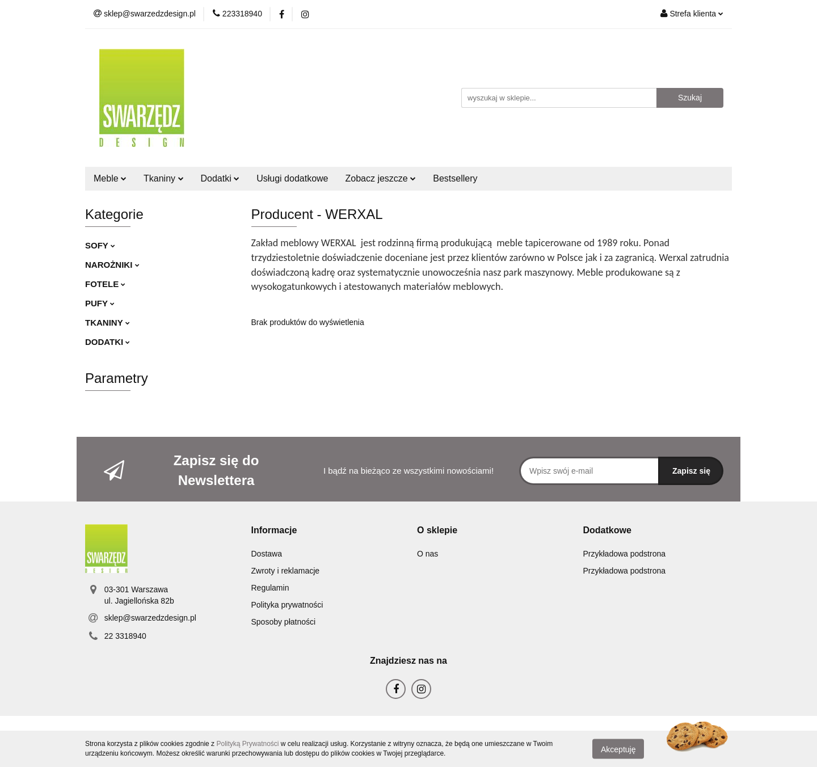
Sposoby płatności (283, 621)
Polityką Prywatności (247, 744)
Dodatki (220, 178)
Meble (110, 178)
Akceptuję (618, 748)
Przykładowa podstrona (624, 553)
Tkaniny (163, 178)
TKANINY (107, 322)
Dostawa (266, 553)
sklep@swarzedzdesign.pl (150, 617)
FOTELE (105, 284)
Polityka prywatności (287, 604)
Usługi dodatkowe (292, 178)
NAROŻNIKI (112, 264)
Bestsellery (455, 178)
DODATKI (107, 342)
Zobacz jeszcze (381, 178)
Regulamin (270, 587)
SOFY (100, 245)
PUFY (100, 303)
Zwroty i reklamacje (285, 570)
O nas (427, 553)
